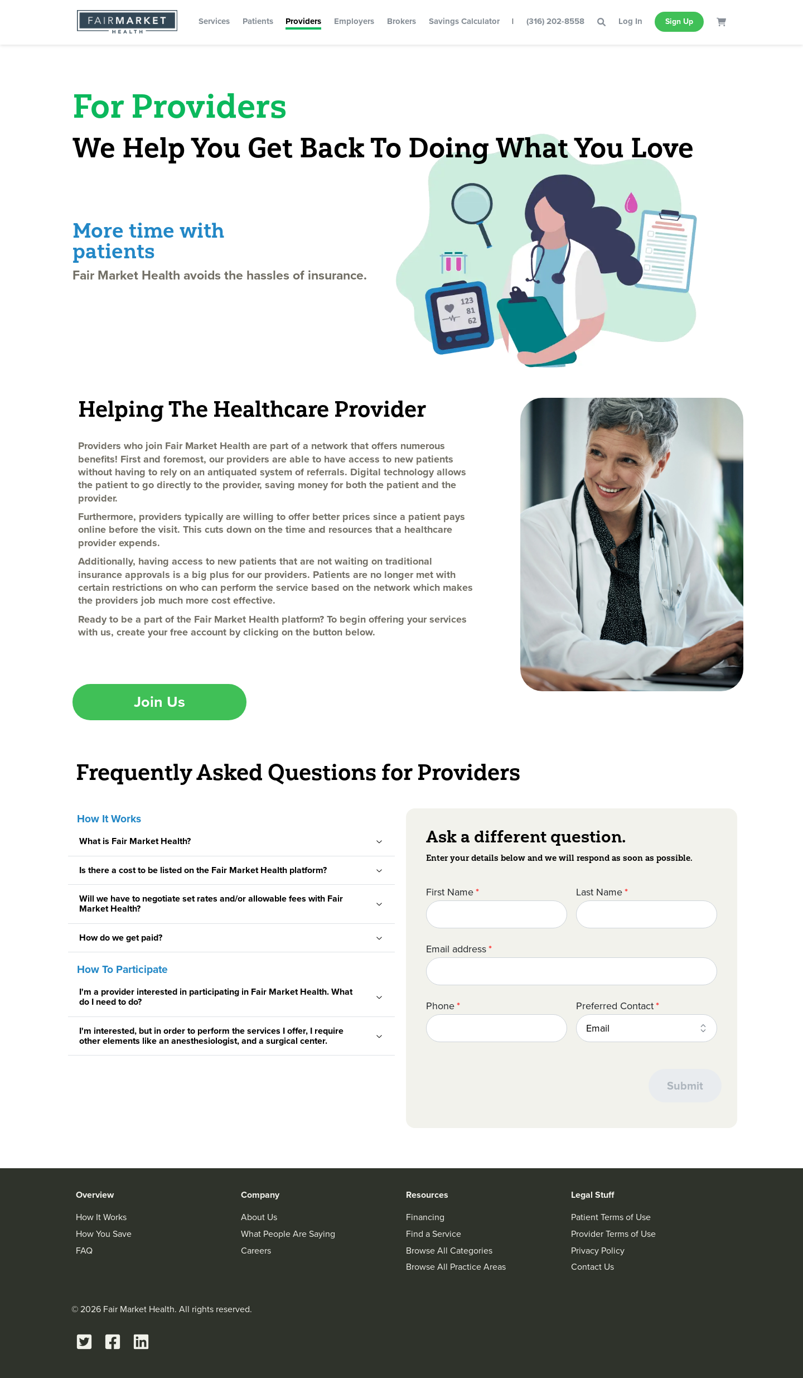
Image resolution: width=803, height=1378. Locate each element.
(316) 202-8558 (555, 21)
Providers (303, 21)
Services (214, 21)
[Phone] (496, 1028)
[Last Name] (646, 914)
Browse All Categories (449, 1250)
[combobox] (646, 1028)
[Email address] (571, 971)
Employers (354, 21)
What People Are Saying (288, 1233)
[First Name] (496, 914)
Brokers (401, 21)
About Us (259, 1217)
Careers (256, 1250)
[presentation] (511, 1086)
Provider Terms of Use (613, 1233)
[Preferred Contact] (646, 1028)
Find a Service (433, 1233)
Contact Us (592, 1266)
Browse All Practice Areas (456, 1266)
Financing (425, 1217)
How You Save (104, 1233)
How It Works (101, 1217)
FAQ (84, 1250)
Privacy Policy (598, 1250)
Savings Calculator (464, 21)
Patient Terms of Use (611, 1217)
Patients (258, 21)
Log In (630, 21)
